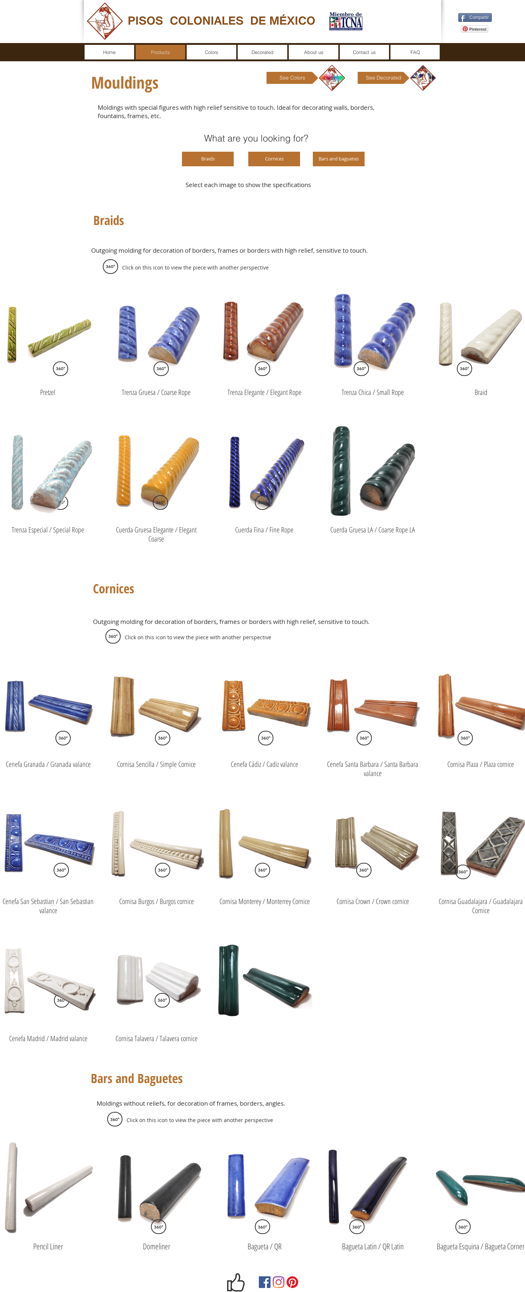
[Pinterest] (292, 1282)
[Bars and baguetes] (339, 159)
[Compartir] (475, 17)
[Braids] (208, 159)
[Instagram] (278, 1282)
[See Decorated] (383, 78)
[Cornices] (274, 159)
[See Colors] (292, 78)
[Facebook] (265, 1282)
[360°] (161, 368)
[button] (110, 266)
